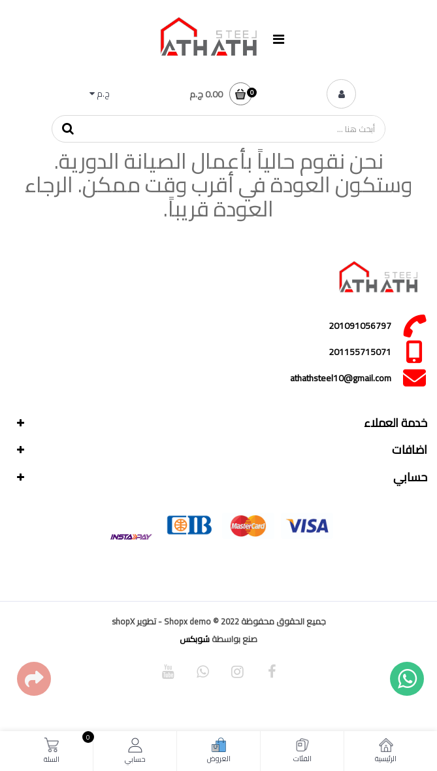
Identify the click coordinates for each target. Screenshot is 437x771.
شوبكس (195, 639)
